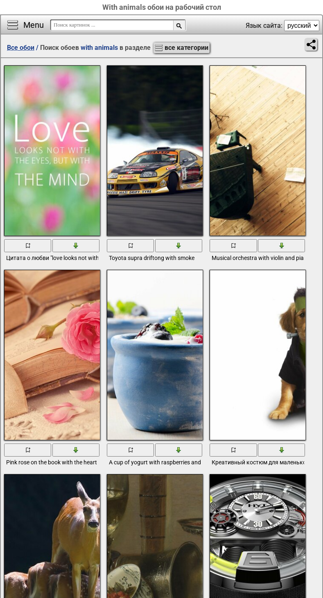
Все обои (20, 48)
